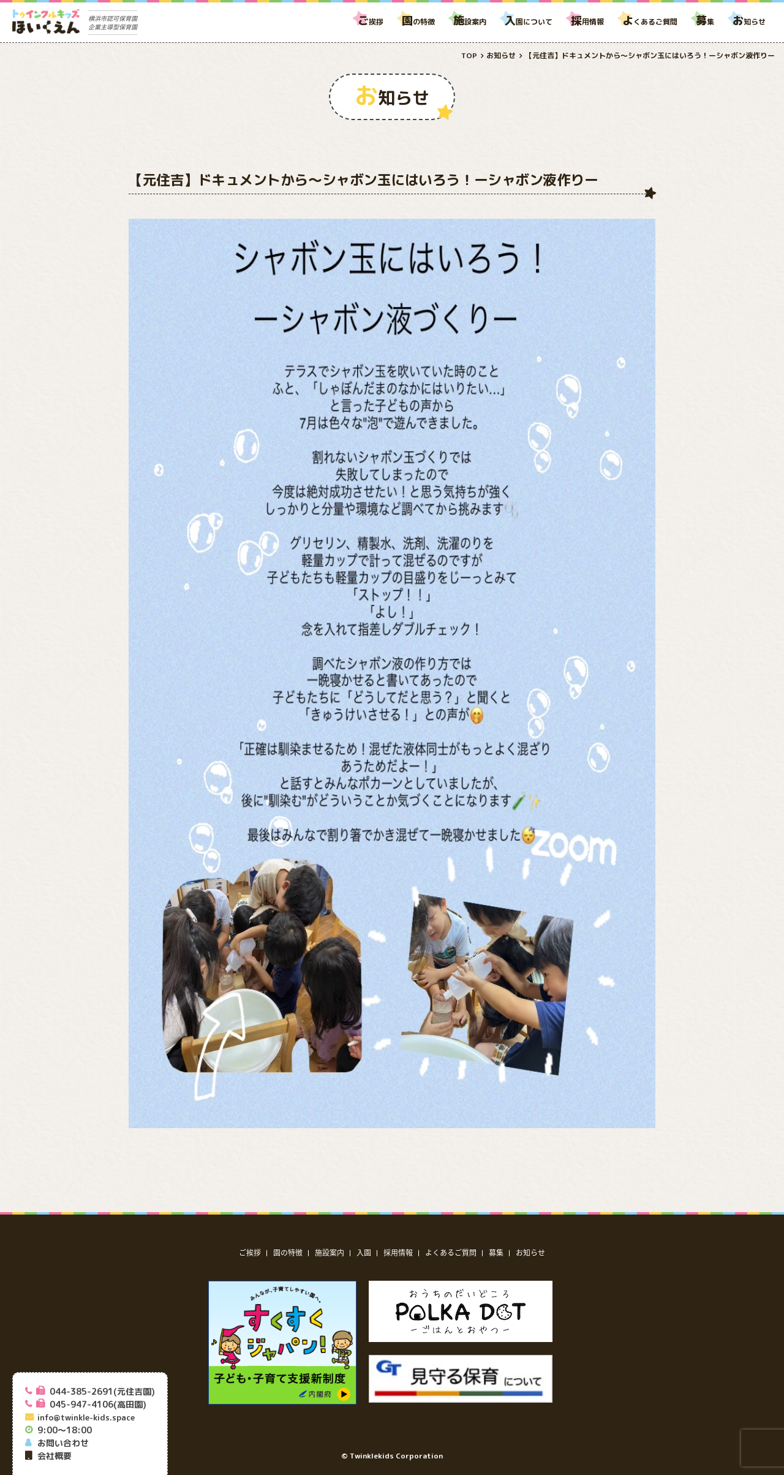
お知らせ (530, 1252)
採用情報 (398, 1252)
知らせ (749, 22)
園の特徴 (288, 1252)
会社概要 (54, 1456)
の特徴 (418, 22)
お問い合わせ (63, 1443)
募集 (496, 1252)
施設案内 (329, 1252)
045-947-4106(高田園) (98, 1404)
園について (528, 22)
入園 (363, 1252)
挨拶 (370, 22)
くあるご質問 (649, 22)
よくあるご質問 (451, 1252)
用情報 (587, 22)
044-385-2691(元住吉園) (102, 1391)
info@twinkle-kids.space (86, 1417)
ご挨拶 (250, 1252)
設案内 (469, 22)
